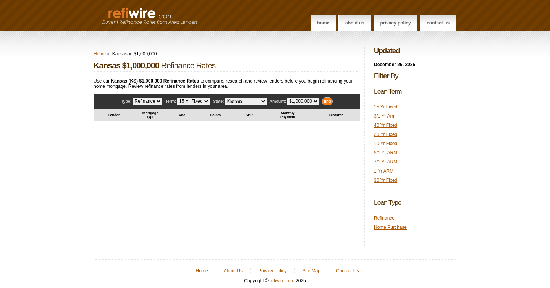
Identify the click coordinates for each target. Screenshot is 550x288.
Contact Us (438, 23)
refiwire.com (282, 280)
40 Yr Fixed (385, 125)
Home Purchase (390, 227)
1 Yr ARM (383, 171)
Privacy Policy (395, 23)
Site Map (311, 270)
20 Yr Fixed (385, 134)
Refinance (384, 218)
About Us (354, 23)
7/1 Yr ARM (385, 162)
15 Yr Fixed (385, 107)
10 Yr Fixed (385, 143)
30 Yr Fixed (385, 180)
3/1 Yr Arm (384, 116)
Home (323, 23)
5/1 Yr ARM (385, 152)
